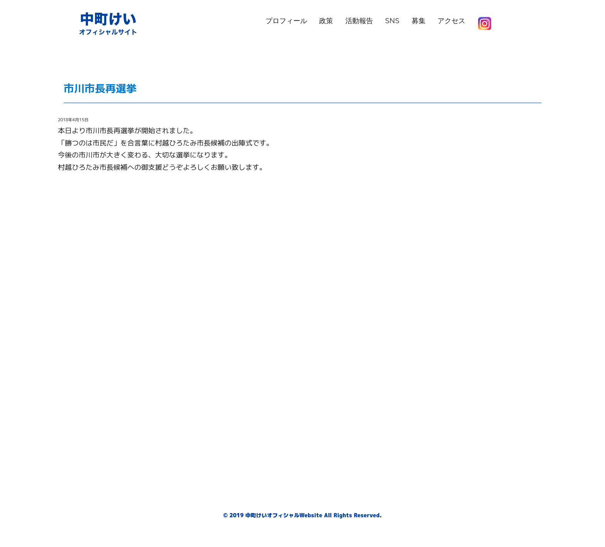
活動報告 (359, 21)
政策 (326, 21)
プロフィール (286, 21)
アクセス (451, 21)
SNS (392, 21)
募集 (419, 21)
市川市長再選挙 (110, 88)
